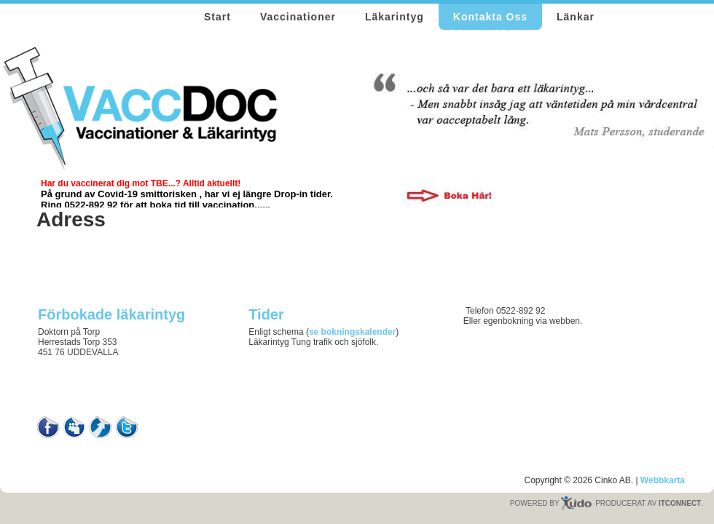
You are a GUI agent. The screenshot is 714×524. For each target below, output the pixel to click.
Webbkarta (662, 480)
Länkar (576, 17)
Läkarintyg (394, 17)
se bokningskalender (352, 332)
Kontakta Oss (490, 17)
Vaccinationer (298, 17)
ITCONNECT (680, 503)
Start (217, 17)
